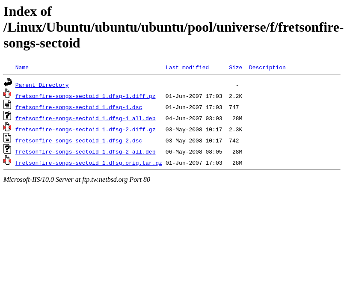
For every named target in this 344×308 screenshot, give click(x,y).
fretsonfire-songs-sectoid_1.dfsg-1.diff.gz (85, 96)
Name (22, 67)
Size (235, 67)
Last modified (187, 67)
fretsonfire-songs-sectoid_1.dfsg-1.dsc (78, 107)
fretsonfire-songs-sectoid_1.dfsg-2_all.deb (85, 151)
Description (267, 67)
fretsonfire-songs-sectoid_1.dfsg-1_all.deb (85, 118)
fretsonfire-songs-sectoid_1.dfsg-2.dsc (78, 140)
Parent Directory (42, 85)
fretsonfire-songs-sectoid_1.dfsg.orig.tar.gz (88, 162)
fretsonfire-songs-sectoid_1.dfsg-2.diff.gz (85, 129)
